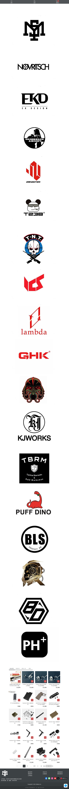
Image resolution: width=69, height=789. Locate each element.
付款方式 (45, 772)
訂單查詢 (30, 775)
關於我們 (30, 772)
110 (34, 766)
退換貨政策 (60, 772)
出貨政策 (45, 773)
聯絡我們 (30, 773)
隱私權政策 (60, 773)
